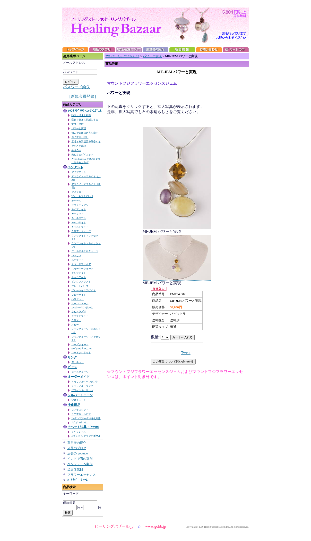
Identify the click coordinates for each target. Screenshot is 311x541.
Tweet (185, 353)
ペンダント (75, 167)
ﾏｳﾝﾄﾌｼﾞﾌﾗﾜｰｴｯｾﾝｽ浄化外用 (86, 418)
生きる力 (76, 150)
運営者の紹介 (76, 442)
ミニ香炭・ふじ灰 (81, 414)
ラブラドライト (79, 316)
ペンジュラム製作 (80, 464)
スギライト (77, 259)
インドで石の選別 (80, 458)
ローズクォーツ (79, 344)
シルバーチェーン (80, 395)
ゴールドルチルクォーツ (84, 251)
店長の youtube (77, 453)
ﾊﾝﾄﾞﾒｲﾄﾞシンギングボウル (86, 436)
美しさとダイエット (82, 154)
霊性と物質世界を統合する (86, 141)
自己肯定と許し (79, 137)
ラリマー (76, 320)
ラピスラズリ (78, 311)
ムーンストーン (79, 303)
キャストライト (79, 227)
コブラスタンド (79, 409)
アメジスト (77, 192)
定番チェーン (78, 400)
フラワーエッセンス (81, 474)
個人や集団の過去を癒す (84, 132)
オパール (76, 200)
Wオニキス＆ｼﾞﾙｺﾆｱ (82, 196)
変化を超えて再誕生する (84, 119)
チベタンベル (78, 431)
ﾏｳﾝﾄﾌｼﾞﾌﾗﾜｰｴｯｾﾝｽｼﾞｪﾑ (85, 111)
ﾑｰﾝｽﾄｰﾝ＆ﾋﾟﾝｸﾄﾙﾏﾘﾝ (82, 307)
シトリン (76, 255)
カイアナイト (78, 209)
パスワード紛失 (76, 87)
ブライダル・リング (82, 390)
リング (72, 357)
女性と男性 (77, 124)
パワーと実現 (78, 128)
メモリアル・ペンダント (84, 381)
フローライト (78, 294)
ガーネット (77, 213)
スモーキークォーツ (82, 268)
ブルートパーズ (79, 286)
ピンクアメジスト (81, 281)
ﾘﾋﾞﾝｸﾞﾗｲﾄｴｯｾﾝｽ (79, 422)
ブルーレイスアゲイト (83, 290)
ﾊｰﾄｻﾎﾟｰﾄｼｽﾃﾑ (77, 480)
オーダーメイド (79, 377)
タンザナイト (78, 273)
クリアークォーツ (81, 231)
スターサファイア (81, 264)
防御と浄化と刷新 (81, 115)
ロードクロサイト (81, 352)
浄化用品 (74, 405)
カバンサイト (78, 222)
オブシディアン (79, 205)
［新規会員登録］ (82, 96)
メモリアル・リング (82, 386)
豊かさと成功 (78, 146)
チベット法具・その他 (83, 427)
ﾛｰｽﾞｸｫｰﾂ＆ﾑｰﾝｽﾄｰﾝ (81, 348)
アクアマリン (78, 172)
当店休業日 (75, 469)
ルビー (75, 324)
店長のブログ (76, 448)
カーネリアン (78, 218)
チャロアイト (78, 277)
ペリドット (77, 299)
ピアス (72, 367)
